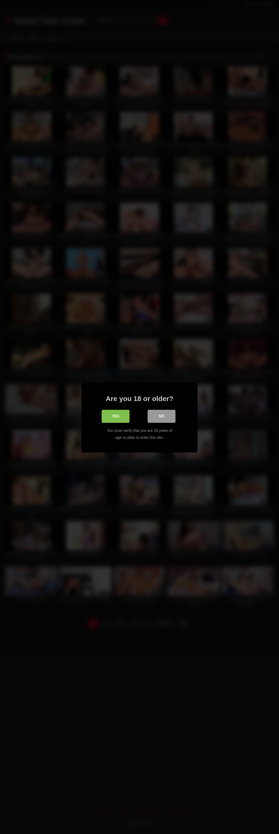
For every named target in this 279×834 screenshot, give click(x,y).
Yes (115, 416)
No (161, 416)
